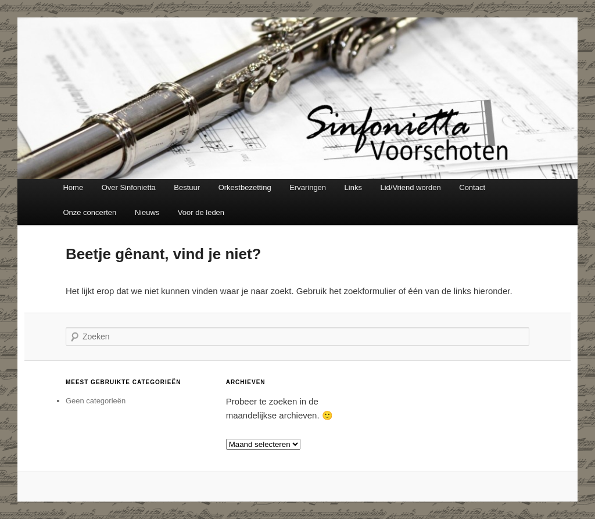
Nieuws (147, 212)
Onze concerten (89, 212)
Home (73, 187)
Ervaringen (307, 187)
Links (353, 187)
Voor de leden (201, 212)
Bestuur (187, 187)
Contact (472, 187)
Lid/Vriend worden (410, 187)
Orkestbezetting (244, 187)
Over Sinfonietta (129, 187)
